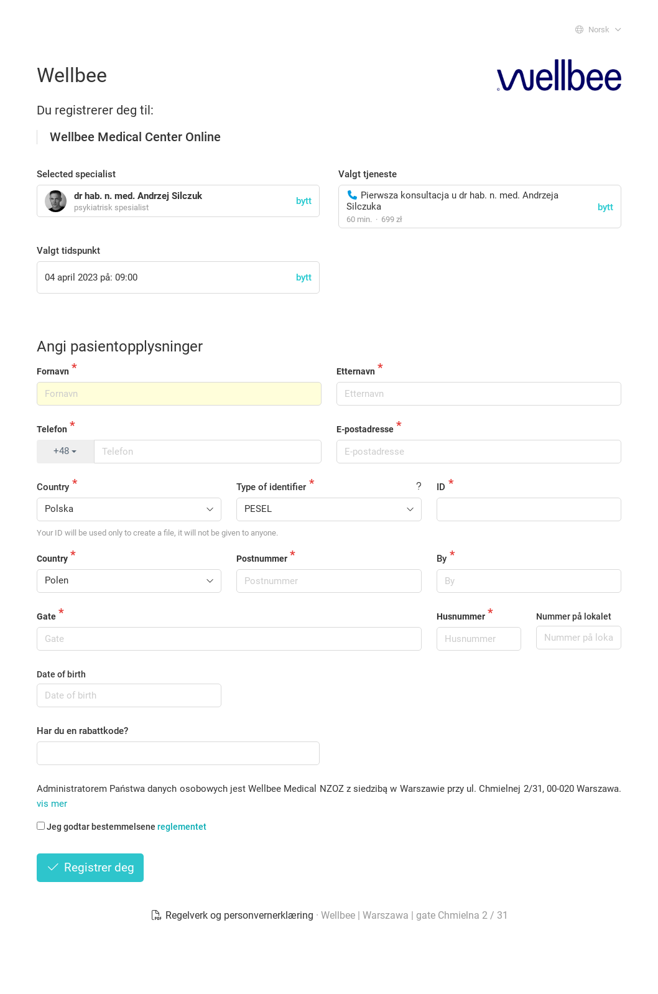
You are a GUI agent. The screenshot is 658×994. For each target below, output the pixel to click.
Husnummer (461, 616)
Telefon (52, 429)
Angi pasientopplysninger (120, 346)
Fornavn (53, 371)
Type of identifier (271, 487)
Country (53, 487)
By (442, 558)
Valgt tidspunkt (68, 250)
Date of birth (61, 674)
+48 (64, 451)
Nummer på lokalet (573, 616)
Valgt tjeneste (367, 174)
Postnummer (261, 559)
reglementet (181, 827)
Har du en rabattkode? (82, 730)
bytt (605, 207)
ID (441, 487)
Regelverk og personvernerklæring (233, 915)
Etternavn (355, 371)
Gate (46, 616)
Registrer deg (90, 867)
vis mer (52, 803)
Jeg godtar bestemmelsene (121, 827)
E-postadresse (365, 429)
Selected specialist (76, 174)
